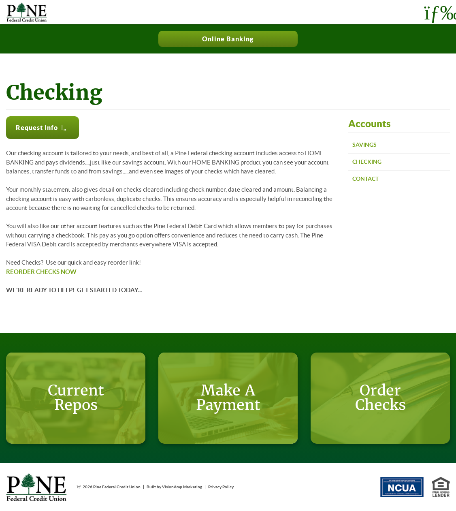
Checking (366, 161)
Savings (364, 144)
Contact (365, 178)
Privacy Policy (221, 487)
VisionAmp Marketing (182, 487)
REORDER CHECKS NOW (41, 271)
